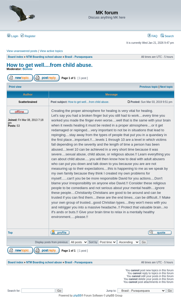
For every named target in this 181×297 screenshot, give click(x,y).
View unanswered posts (22, 51)
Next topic (166, 86)
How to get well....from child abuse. (50, 65)
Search (167, 36)
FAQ (152, 36)
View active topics (51, 51)
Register (28, 36)
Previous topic (149, 86)
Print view (15, 86)
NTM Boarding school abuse (44, 56)
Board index (15, 56)
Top (10, 232)
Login (12, 36)
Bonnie (28, 69)
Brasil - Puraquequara (78, 56)
